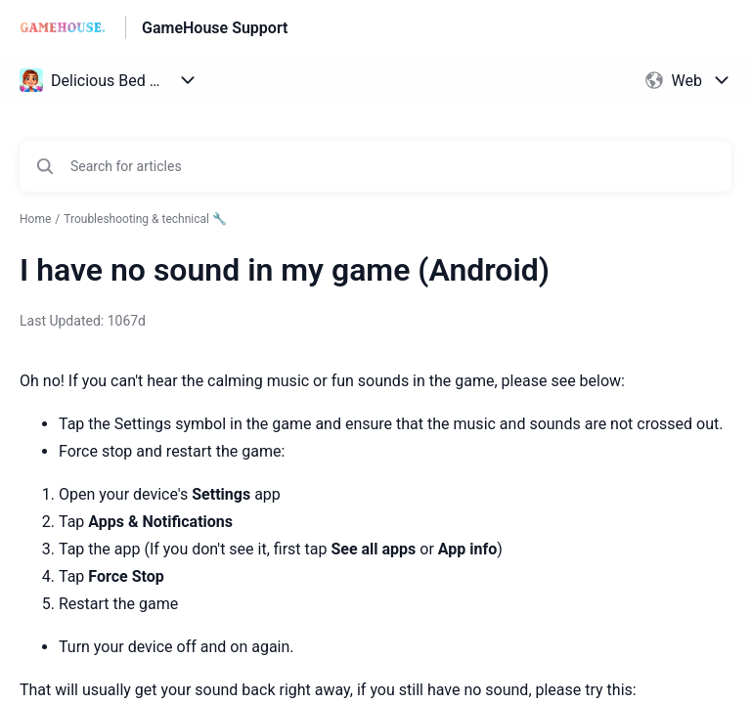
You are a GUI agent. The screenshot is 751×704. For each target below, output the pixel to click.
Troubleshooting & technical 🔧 (145, 219)
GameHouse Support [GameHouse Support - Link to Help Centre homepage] (214, 28)
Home (35, 219)
